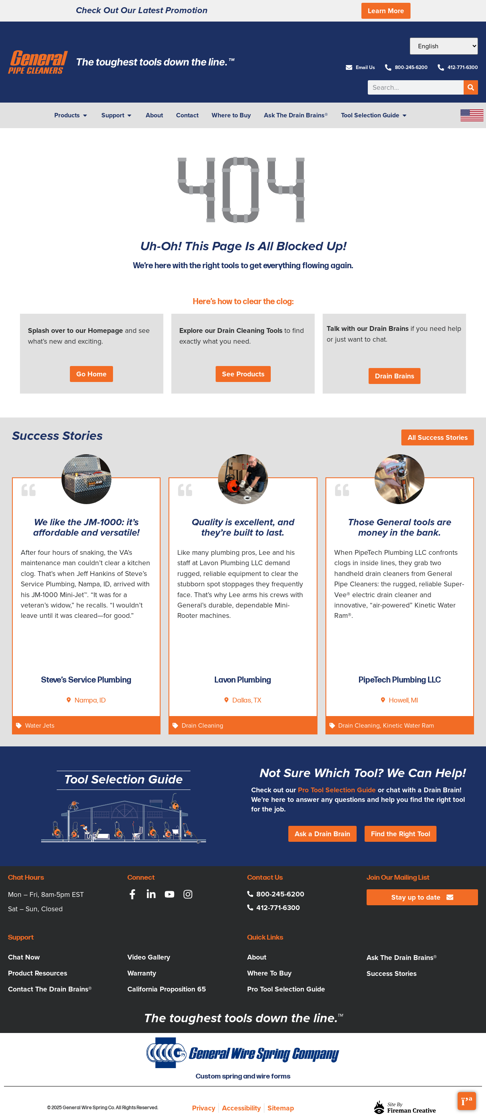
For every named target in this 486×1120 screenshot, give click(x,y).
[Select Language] (444, 46)
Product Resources (37, 973)
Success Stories (392, 973)
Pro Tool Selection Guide (337, 790)
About (256, 957)
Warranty (141, 973)
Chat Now (24, 957)
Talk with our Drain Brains (368, 328)
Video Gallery (148, 957)
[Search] (471, 87)
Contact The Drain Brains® (50, 989)
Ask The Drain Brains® (402, 957)
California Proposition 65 (166, 989)
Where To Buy (269, 973)
